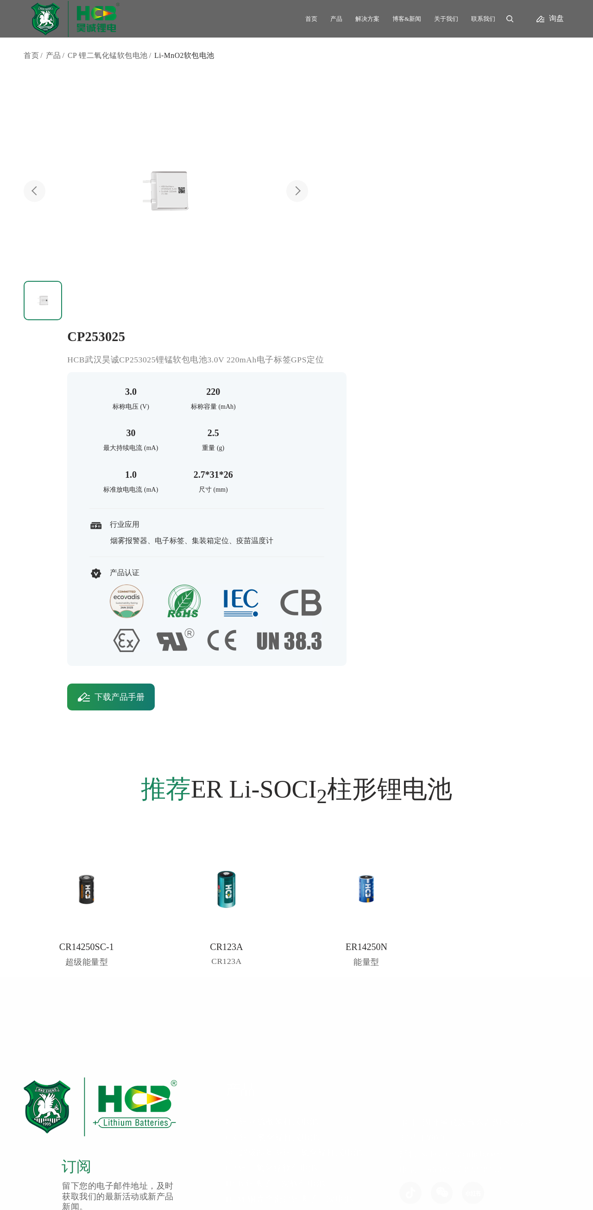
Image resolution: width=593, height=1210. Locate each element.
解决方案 (367, 18)
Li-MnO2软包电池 (185, 56)
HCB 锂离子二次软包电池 (300, 952)
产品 (336, 18)
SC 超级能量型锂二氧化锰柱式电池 (318, 921)
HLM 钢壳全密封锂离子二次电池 (314, 969)
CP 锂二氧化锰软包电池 (108, 56)
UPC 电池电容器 (282, 1000)
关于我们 (446, 18)
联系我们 (483, 18)
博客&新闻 (406, 18)
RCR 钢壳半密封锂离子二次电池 (313, 984)
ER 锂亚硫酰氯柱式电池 (297, 889)
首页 (311, 18)
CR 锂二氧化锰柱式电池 (297, 905)
